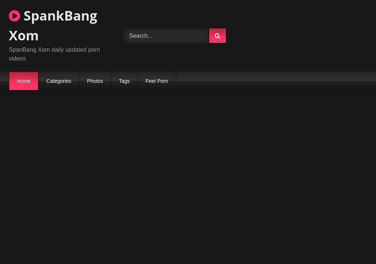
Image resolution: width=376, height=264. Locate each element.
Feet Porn (156, 81)
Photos (95, 81)
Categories (58, 81)
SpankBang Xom (53, 25)
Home (23, 81)
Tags (124, 81)
